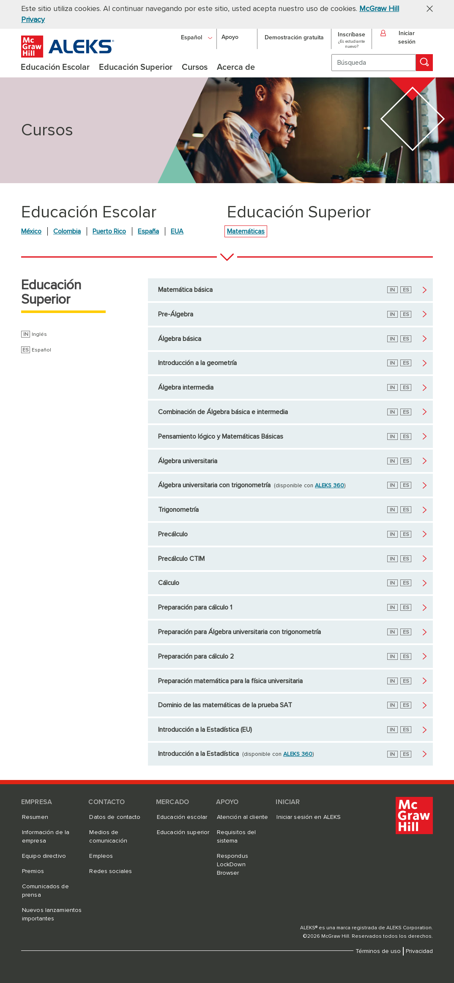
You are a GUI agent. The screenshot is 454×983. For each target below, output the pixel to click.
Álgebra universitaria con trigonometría (214, 485)
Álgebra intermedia (185, 387)
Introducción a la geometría (197, 363)
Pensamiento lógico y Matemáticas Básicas (220, 436)
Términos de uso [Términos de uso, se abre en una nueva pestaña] (378, 951)
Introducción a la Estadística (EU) (205, 729)
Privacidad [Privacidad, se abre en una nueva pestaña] (419, 951)
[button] (426, 8)
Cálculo (168, 582)
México (31, 231)
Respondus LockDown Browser (232, 864)
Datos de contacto (114, 817)
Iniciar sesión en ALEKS (308, 817)
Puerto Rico (109, 231)
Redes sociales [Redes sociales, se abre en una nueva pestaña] (110, 871)
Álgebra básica (179, 338)
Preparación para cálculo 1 (195, 607)
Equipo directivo (44, 856)
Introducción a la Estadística (198, 753)
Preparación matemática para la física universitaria (230, 681)
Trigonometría (178, 509)
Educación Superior (51, 293)
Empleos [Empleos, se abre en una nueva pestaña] (101, 856)
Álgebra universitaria (187, 461)
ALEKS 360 (329, 486)
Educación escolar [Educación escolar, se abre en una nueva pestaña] (182, 817)
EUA (177, 231)
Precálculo (173, 534)
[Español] (196, 37)
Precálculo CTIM (181, 558)
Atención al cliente (242, 817)
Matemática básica (185, 289)
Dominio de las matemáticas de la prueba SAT (225, 705)
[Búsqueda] (373, 62)
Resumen (35, 817)
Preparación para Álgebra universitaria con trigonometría (239, 632)
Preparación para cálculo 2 (196, 656)
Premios (33, 871)
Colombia (67, 231)
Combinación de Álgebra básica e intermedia (223, 412)
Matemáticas (246, 231)
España (148, 231)
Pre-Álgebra (175, 314)
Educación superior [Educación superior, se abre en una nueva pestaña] (183, 832)
